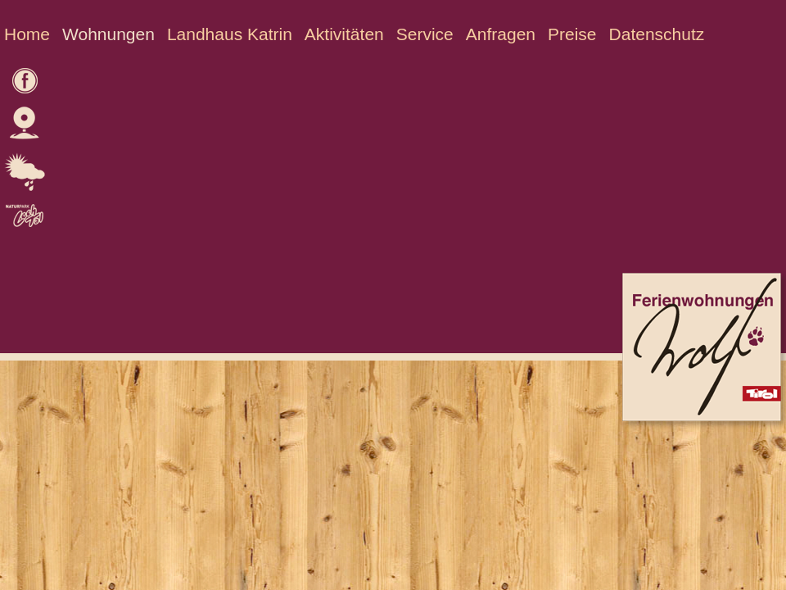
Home (27, 34)
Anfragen (500, 34)
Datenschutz (657, 34)
